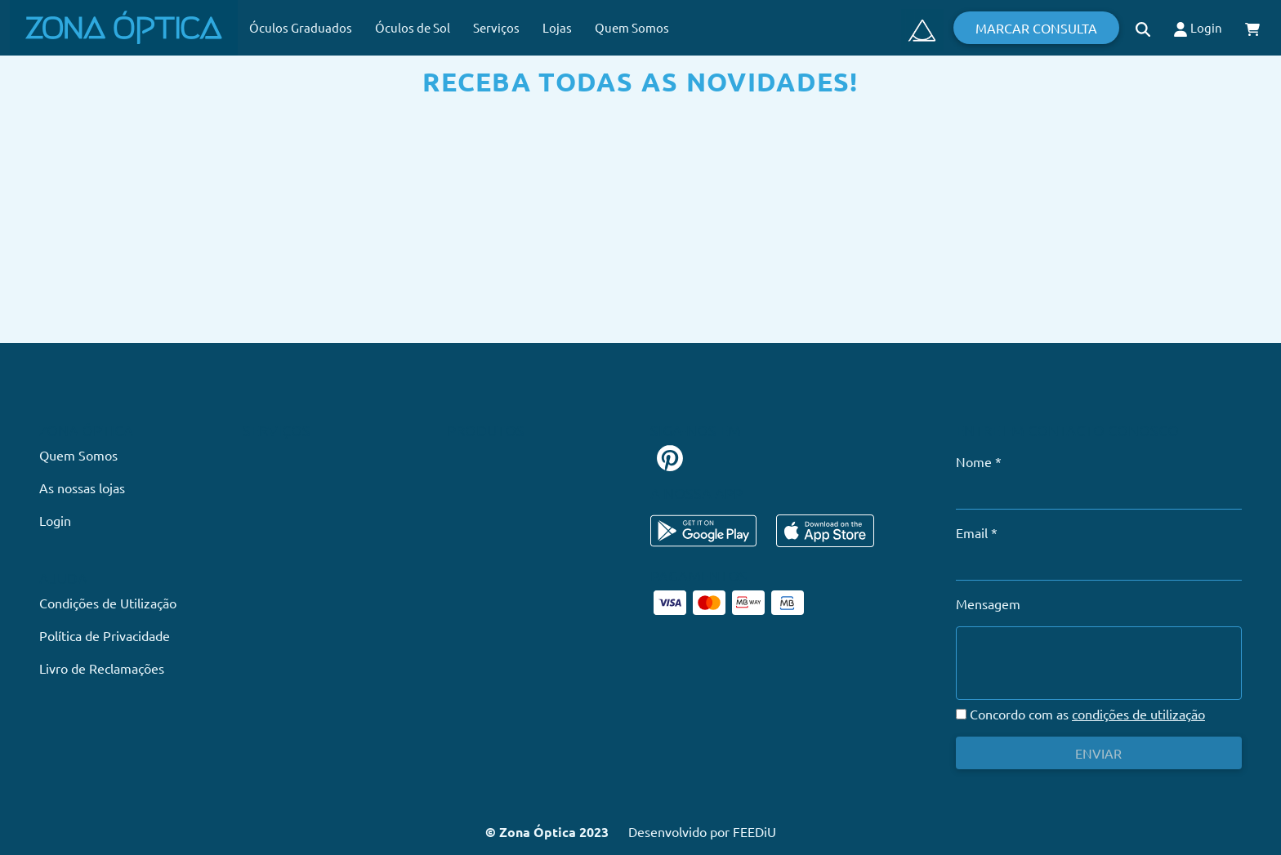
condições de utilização (1138, 714)
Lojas (557, 27)
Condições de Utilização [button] (107, 602)
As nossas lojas (82, 487)
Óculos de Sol (412, 27)
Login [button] (1197, 28)
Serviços (496, 27)
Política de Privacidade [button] (104, 635)
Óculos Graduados (300, 27)
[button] (1143, 28)
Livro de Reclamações (101, 668)
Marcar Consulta (1036, 28)
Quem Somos (632, 27)
